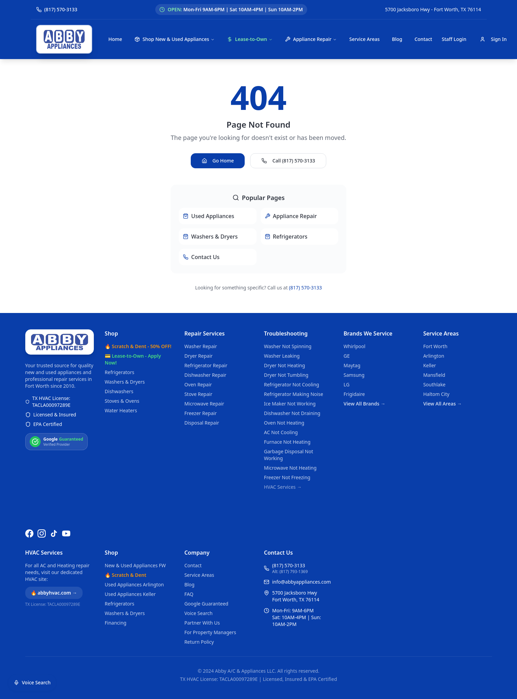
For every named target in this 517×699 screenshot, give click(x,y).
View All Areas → (442, 403)
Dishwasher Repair (205, 375)
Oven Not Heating (284, 422)
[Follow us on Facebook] (29, 533)
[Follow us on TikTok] (54, 533)
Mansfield (434, 375)
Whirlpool (354, 346)
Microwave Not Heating (290, 468)
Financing (116, 622)
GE (347, 356)
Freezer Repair (200, 413)
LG (346, 384)
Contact (423, 39)
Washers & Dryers (125, 382)
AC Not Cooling (281, 432)
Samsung (354, 375)
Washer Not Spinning (287, 346)
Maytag (352, 365)
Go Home (218, 160)
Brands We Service (368, 333)
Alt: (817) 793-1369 (289, 571)
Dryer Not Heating (284, 365)
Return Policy (199, 642)
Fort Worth (435, 346)
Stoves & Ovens (122, 401)
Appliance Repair (311, 39)
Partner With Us (202, 622)
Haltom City (436, 394)
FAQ (188, 594)
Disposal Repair (201, 422)
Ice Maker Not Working (290, 403)
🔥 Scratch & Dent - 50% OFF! (138, 346)
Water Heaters (121, 410)
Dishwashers (119, 391)
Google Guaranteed (206, 603)
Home (115, 39)
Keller (429, 365)
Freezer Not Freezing (287, 477)
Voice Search (198, 613)
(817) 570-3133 (305, 287)
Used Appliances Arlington (134, 584)
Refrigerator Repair (205, 365)
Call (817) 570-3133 (288, 160)
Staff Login (454, 39)
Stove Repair (198, 394)
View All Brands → (364, 403)
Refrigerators (119, 372)
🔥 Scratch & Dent (125, 575)
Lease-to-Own (250, 39)
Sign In (493, 39)
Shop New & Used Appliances (174, 39)
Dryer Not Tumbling (286, 375)
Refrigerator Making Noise (293, 394)
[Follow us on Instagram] (42, 533)
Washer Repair (200, 346)
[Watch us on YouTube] (66, 533)
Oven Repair (198, 384)
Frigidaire (354, 394)
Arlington (433, 356)
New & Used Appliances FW (135, 565)
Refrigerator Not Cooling (291, 384)
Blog (397, 39)
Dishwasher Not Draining (292, 413)
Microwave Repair (204, 403)
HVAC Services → (282, 487)
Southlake (434, 384)
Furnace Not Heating (287, 442)
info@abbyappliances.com (301, 582)
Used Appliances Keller (130, 594)
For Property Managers (210, 632)
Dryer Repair (198, 356)
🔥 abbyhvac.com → (54, 592)
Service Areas (364, 39)
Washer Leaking (282, 356)
